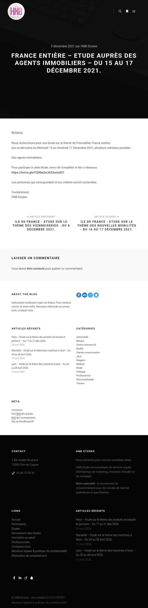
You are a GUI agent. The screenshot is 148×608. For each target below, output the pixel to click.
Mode (79, 368)
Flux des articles (22, 414)
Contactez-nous (21, 546)
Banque (80, 341)
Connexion (17, 410)
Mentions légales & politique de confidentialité (39, 551)
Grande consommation (88, 352)
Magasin (80, 360)
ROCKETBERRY (56, 597)
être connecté (36, 268)
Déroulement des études (26, 533)
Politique (80, 371)
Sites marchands (85, 379)
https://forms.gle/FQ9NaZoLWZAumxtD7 (38, 172)
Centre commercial (86, 344)
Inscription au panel (23, 537)
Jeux (78, 356)
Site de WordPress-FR (23, 421)
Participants (19, 524)
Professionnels (21, 542)
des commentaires (23, 417)
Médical (80, 364)
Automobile (82, 337)
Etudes (79, 348)
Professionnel (83, 375)
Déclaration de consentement (29, 555)
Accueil (16, 519)
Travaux (80, 383)
